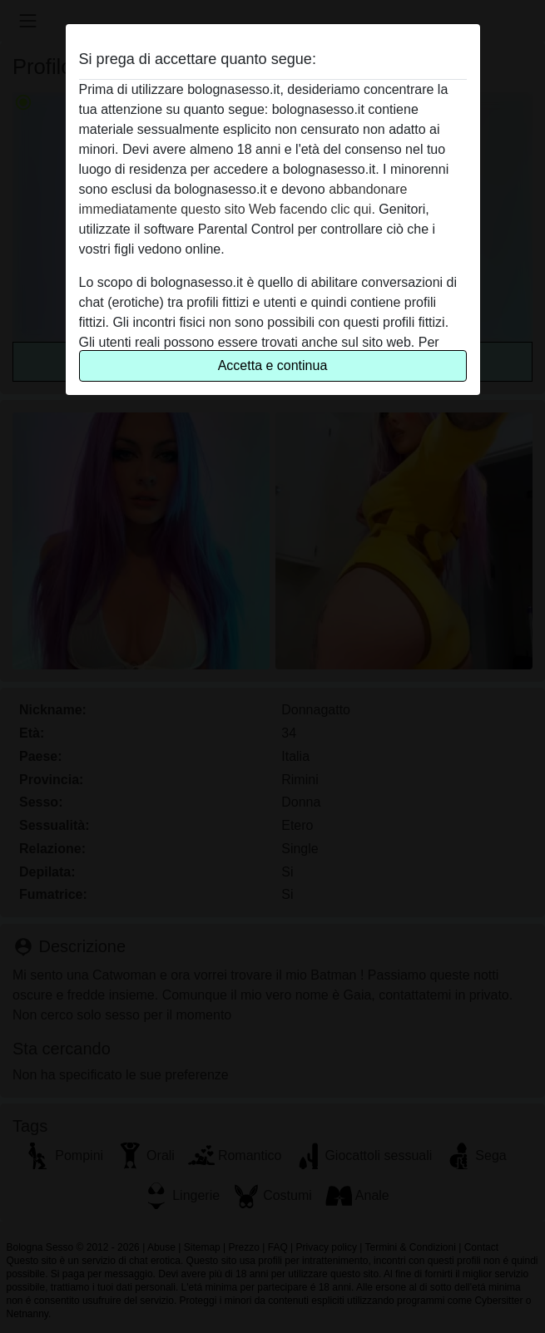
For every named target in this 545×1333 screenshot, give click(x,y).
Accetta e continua (273, 365)
